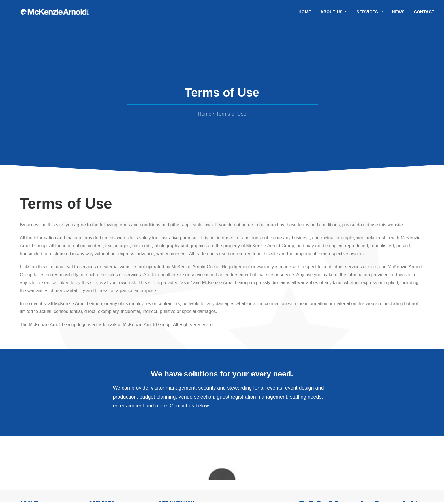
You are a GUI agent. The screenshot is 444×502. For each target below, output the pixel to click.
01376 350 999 (191, 460)
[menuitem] (306, 14)
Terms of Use (178, 488)
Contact (424, 14)
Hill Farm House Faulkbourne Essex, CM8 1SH (175, 439)
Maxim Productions (253, 488)
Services (370, 14)
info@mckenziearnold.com (206, 467)
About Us (334, 14)
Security (97, 431)
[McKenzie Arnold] (68, 15)
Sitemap (194, 488)
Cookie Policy (159, 488)
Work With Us (33, 439)
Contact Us (31, 454)
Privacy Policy (84, 488)
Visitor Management (109, 439)
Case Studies (102, 446)
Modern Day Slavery (135, 488)
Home (304, 14)
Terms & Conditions (108, 488)
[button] (298, 464)
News (398, 14)
